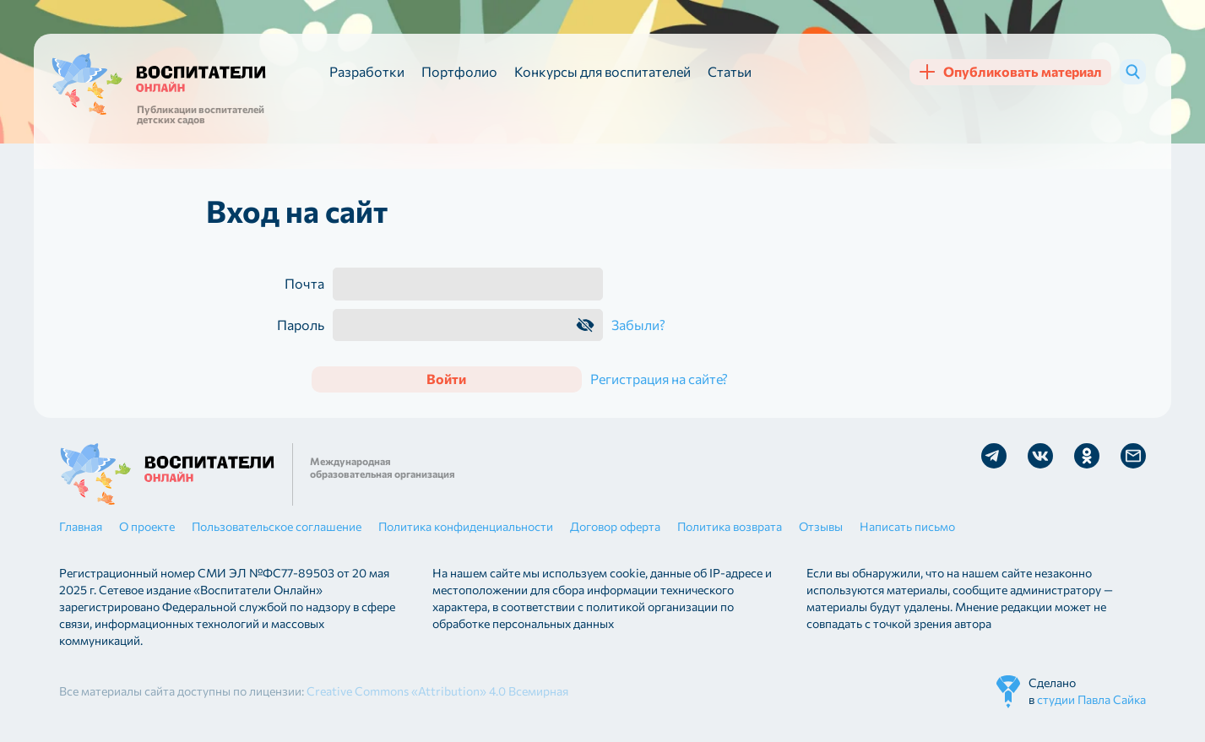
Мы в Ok (1086, 455)
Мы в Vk (1040, 455)
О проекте (147, 526)
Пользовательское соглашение (276, 526)
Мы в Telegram (994, 455)
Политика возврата (729, 526)
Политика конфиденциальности (465, 526)
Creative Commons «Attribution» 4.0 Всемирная (437, 691)
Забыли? (638, 325)
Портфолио (459, 71)
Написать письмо (907, 526)
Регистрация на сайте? (659, 379)
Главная (80, 526)
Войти (446, 379)
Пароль (300, 325)
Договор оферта (615, 526)
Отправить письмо (1133, 455)
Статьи (730, 71)
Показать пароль (585, 325)
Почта (304, 284)
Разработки (366, 71)
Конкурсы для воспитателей (602, 71)
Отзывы (821, 526)
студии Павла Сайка (1091, 699)
